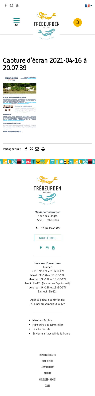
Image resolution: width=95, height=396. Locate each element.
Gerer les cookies (47, 379)
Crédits (47, 373)
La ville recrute (41, 329)
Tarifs (47, 386)
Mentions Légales (48, 355)
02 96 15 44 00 (47, 228)
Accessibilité (47, 367)
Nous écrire (47, 238)
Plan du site (47, 361)
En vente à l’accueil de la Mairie (51, 333)
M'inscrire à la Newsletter (47, 324)
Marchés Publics (42, 320)
